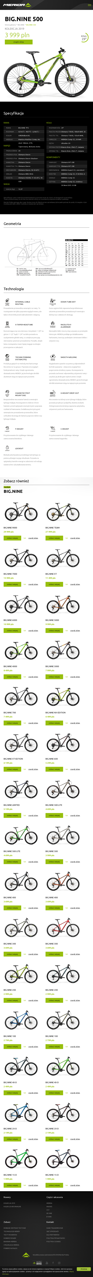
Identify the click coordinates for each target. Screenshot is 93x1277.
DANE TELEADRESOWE (54, 1228)
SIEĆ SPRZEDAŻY (52, 1231)
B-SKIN (48, 1216)
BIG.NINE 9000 (10, 527)
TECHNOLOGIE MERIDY (12, 1231)
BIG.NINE (13, 491)
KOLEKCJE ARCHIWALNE (12, 1206)
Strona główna (10, 25)
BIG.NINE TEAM (53, 527)
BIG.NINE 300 (10, 944)
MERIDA (49, 1203)
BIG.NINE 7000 (10, 574)
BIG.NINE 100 (10, 1036)
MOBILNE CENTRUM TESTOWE (15, 1228)
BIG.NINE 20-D (10, 1128)
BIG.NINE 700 (10, 712)
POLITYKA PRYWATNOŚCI (55, 1238)
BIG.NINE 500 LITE (54, 805)
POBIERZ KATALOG (10, 1248)
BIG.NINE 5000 (52, 620)
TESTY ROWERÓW (10, 1235)
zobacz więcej (12, 538)
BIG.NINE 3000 (52, 666)
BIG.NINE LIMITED (12, 805)
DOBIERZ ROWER (10, 1238)
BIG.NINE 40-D (10, 1082)
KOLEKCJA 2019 (9, 1203)
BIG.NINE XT (51, 574)
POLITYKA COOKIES (53, 1241)
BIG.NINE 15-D (10, 1175)
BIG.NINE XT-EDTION (13, 759)
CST (48, 1210)
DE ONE (49, 1213)
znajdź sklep (18, 42)
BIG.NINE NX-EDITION (56, 712)
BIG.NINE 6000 (10, 620)
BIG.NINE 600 (52, 759)
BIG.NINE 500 (52, 851)
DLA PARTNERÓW (52, 1235)
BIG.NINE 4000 (10, 666)
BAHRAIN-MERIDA (10, 1241)
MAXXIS (49, 1206)
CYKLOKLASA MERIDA (11, 1245)
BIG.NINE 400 (10, 897)
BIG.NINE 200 (10, 990)
